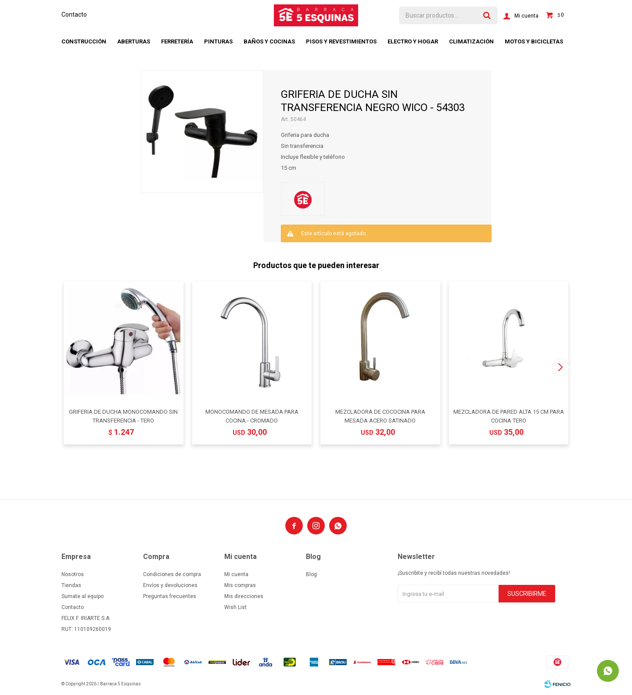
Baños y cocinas (269, 41)
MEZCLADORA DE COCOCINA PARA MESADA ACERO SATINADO (380, 416)
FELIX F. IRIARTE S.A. (86, 618)
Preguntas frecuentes (169, 596)
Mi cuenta (236, 574)
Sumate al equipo (82, 596)
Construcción (83, 41)
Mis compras (240, 585)
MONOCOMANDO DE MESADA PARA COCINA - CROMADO (251, 416)
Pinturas (218, 41)
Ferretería (177, 41)
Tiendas (71, 585)
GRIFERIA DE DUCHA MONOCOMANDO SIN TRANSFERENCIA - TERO (123, 416)
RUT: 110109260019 (86, 629)
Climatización (471, 41)
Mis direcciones (243, 596)
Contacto (74, 14)
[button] (560, 367)
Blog (311, 574)
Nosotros (72, 574)
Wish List (235, 607)
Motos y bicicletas (534, 41)
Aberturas (133, 41)
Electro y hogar (413, 41)
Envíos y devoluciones (170, 585)
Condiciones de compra (172, 574)
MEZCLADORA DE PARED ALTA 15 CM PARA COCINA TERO (508, 416)
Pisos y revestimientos (341, 41)
